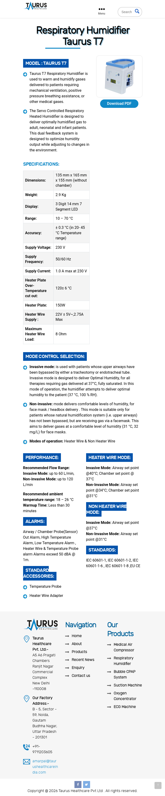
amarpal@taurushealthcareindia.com (45, 766)
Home (77, 636)
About (77, 644)
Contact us (81, 676)
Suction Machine (128, 685)
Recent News (83, 660)
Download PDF (119, 103)
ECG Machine (125, 707)
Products (79, 652)
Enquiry (78, 668)
